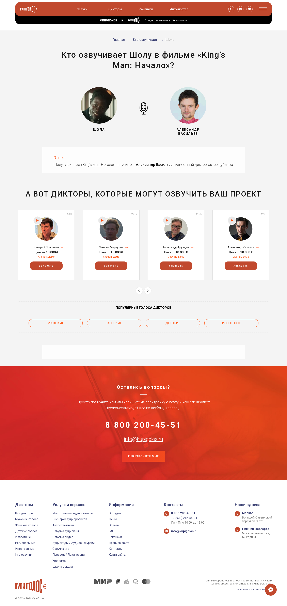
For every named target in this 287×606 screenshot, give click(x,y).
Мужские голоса (26, 519)
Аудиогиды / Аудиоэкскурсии (73, 543)
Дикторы (116, 9)
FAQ (111, 531)
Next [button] (148, 293)
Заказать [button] (46, 268)
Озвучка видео (63, 537)
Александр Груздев (176, 250)
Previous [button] (139, 293)
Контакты (116, 549)
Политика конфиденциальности (252, 589)
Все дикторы (24, 513)
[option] (46, 248)
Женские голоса (26, 525)
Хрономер (59, 561)
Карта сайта (117, 555)
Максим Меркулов (111, 250)
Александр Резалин (240, 250)
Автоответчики (63, 525)
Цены (113, 519)
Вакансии (115, 537)
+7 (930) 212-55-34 (184, 518)
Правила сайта (119, 543)
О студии (115, 513)
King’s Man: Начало (97, 167)
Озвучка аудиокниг (65, 531)
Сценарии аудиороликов (69, 519)
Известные (231, 325)
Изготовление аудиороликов (72, 513)
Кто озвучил (23, 555)
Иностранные (24, 549)
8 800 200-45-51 (144, 428)
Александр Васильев (154, 167)
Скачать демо (46, 259)
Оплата (114, 525)
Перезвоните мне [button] (143, 468)
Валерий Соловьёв (46, 250)
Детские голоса (26, 531)
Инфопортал (179, 9)
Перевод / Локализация (69, 555)
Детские (172, 325)
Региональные (25, 543)
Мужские (55, 325)
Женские (114, 325)
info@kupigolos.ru (144, 448)
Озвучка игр (60, 549)
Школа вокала (62, 566)
